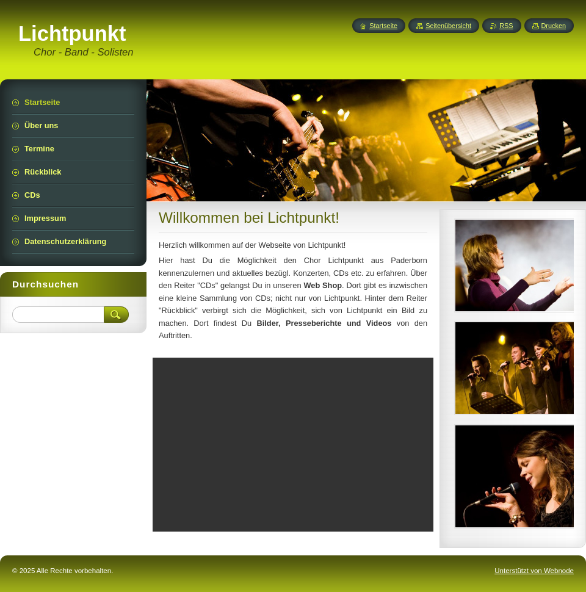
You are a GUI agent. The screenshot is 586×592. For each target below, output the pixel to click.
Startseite (383, 25)
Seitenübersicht (448, 25)
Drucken (553, 25)
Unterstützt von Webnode (534, 570)
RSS (506, 25)
